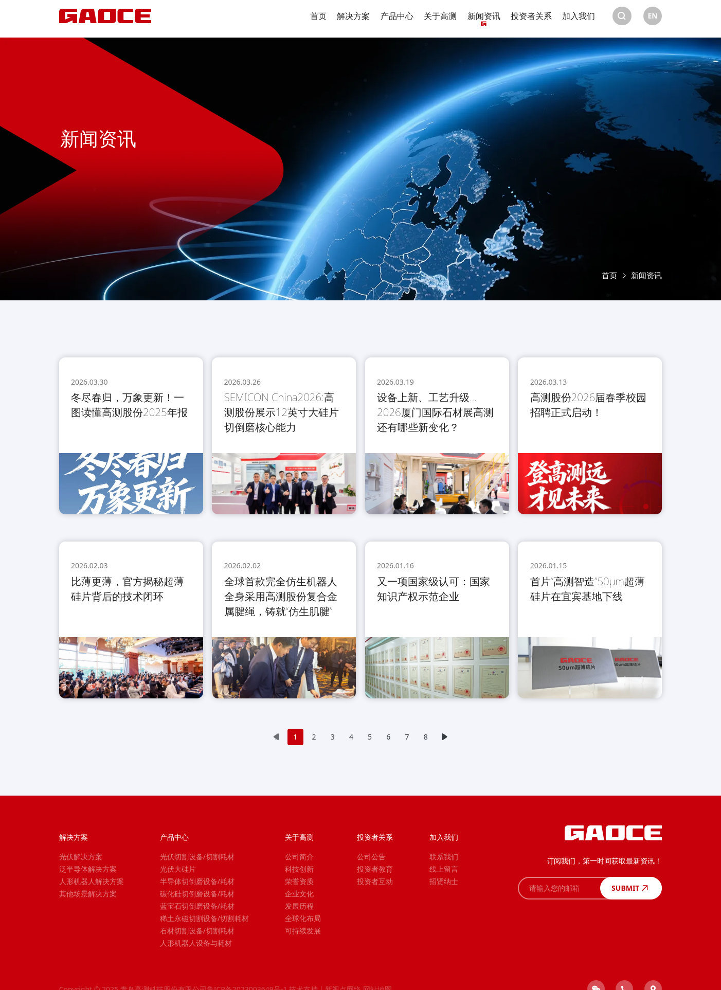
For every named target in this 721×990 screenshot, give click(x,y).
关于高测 (440, 19)
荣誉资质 (299, 881)
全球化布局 (303, 918)
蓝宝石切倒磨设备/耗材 (197, 906)
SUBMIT (631, 887)
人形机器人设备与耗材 (196, 943)
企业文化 (299, 893)
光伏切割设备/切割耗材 (197, 856)
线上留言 (443, 869)
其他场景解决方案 (88, 893)
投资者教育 (375, 869)
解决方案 (353, 19)
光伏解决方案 (80, 856)
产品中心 (397, 19)
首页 (318, 19)
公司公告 (371, 856)
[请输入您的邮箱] (559, 888)
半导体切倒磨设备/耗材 (197, 881)
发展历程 (299, 906)
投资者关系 (531, 19)
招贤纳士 (443, 881)
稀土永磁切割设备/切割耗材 (204, 918)
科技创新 (299, 869)
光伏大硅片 (178, 869)
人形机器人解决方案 (91, 881)
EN (652, 19)
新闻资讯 (483, 19)
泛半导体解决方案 (88, 869)
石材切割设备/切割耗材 (197, 930)
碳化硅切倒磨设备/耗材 (197, 893)
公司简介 (299, 856)
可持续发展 (303, 930)
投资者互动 (375, 881)
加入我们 (578, 19)
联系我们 (443, 856)
